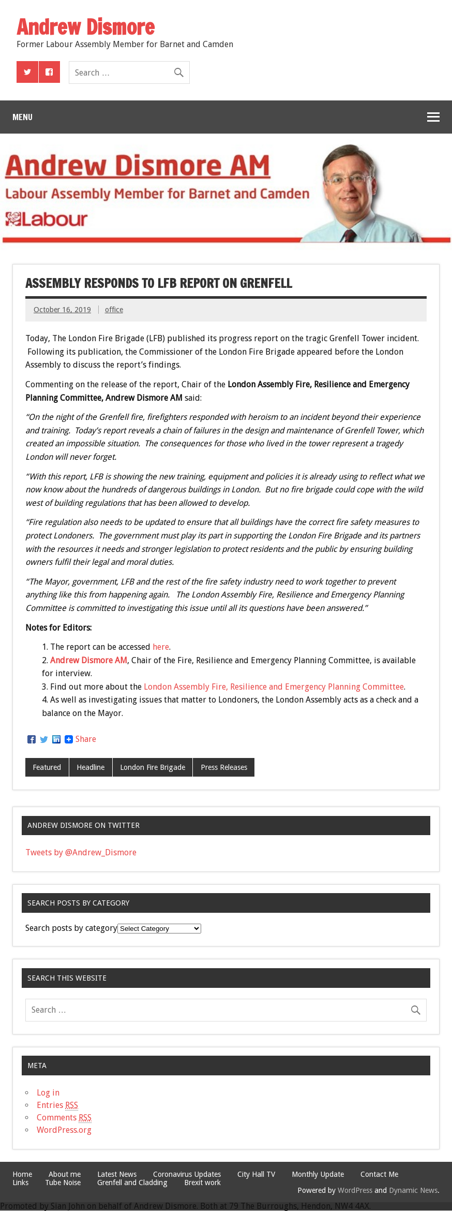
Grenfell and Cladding (132, 1182)
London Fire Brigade (152, 767)
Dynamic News (413, 1190)
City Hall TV (256, 1174)
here (161, 647)
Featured (47, 767)
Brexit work (202, 1182)
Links (20, 1182)
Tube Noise (63, 1182)
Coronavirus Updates (187, 1174)
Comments (64, 1118)
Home (22, 1174)
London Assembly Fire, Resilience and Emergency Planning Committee (274, 687)
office (114, 309)
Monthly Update (318, 1174)
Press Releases (224, 767)
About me (65, 1174)
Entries (57, 1105)
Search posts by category (71, 928)
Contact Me (379, 1174)
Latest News (117, 1174)
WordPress (355, 1190)
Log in (48, 1093)
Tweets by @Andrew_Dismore (81, 852)
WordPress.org (64, 1130)
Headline (90, 767)
